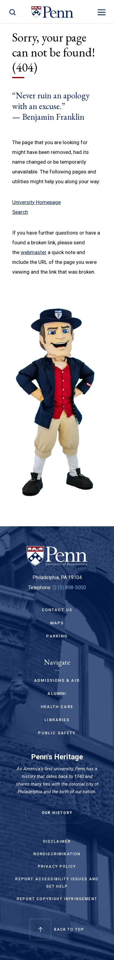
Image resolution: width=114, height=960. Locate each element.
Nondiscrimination (57, 854)
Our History (57, 813)
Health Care (57, 706)
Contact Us (57, 610)
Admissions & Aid (57, 680)
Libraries (57, 719)
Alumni (56, 693)
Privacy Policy (57, 866)
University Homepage (36, 202)
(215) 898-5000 (69, 587)
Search (20, 212)
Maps (57, 623)
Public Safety (57, 733)
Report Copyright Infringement (57, 899)
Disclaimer (57, 841)
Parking (56, 636)
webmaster (34, 252)
